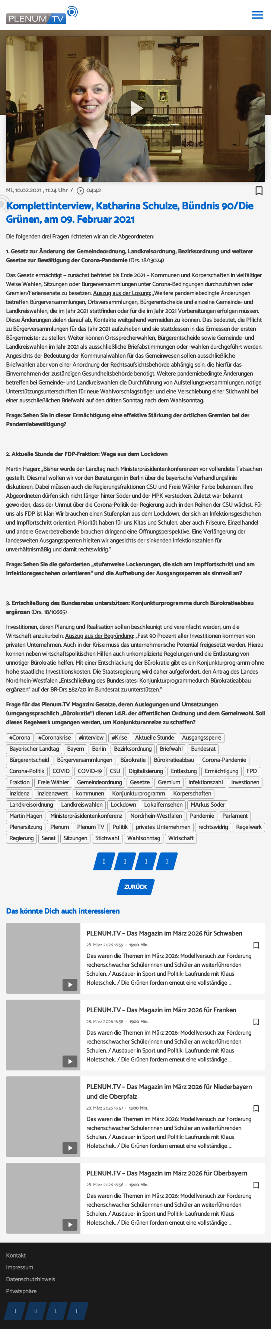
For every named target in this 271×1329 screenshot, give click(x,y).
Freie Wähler (53, 783)
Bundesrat (203, 749)
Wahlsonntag (143, 839)
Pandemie (202, 816)
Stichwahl (107, 839)
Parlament (235, 816)
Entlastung (184, 771)
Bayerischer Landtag (34, 749)
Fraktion (19, 783)
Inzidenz (19, 794)
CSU (115, 771)
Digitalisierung (145, 771)
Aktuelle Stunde (154, 738)
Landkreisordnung (31, 805)
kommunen (90, 794)
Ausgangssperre (201, 738)
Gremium (169, 783)
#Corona (19, 738)
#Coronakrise (54, 738)
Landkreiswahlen (81, 805)
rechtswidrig (213, 827)
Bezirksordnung (133, 749)
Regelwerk (249, 827)
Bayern (75, 749)
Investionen (245, 783)
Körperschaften (192, 794)
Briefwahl (171, 749)
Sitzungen (75, 839)
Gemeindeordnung (99, 783)
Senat (48, 839)
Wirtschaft (181, 839)
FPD (251, 771)
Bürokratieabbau (174, 760)
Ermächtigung (221, 771)
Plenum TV (90, 827)
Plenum (59, 827)
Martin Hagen (25, 816)
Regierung (21, 839)
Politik (120, 827)
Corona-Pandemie (224, 760)
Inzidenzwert (52, 794)
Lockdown (123, 805)
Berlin (99, 749)
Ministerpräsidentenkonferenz (86, 816)
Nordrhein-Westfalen (156, 816)
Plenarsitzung (25, 827)
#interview (91, 738)
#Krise (119, 738)
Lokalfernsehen (163, 805)
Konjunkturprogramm (138, 794)
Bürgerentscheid (29, 760)
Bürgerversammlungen (84, 760)
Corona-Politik (26, 771)
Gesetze (140, 783)
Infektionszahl (205, 783)
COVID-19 (90, 771)
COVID (61, 771)
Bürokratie (133, 760)
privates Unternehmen (163, 827)
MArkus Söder (208, 805)
